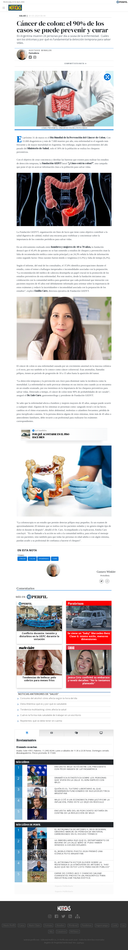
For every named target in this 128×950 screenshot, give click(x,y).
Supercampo (102, 925)
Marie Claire (34, 925)
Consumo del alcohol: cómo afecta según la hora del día (48, 698)
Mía (51, 931)
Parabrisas (87, 925)
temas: (20, 555)
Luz (123, 925)
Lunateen (61, 931)
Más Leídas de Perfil (28, 824)
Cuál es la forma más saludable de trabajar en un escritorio (50, 715)
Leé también (41, 430)
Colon (32, 558)
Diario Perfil (9, 925)
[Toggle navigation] (4, 7)
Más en (31, 596)
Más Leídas (22, 762)
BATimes (74, 931)
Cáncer (22, 558)
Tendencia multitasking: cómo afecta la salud (43, 709)
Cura (55, 558)
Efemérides (44, 558)
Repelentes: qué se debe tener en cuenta (41, 720)
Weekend (73, 925)
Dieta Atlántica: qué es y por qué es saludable (43, 703)
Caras (21, 925)
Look (114, 925)
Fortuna (48, 925)
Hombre (60, 925)
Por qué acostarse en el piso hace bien (50, 436)
